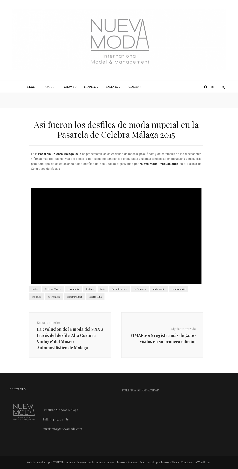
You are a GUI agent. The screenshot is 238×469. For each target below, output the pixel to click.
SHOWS (69, 86)
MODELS (90, 86)
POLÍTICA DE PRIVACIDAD (140, 390)
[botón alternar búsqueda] (223, 87)
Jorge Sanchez (119, 288)
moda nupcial (179, 288)
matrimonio (159, 288)
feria (102, 288)
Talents (112, 86)
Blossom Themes (171, 462)
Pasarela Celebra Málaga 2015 (59, 154)
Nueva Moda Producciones (159, 164)
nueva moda (54, 296)
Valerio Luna (95, 296)
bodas (35, 288)
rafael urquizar (74, 296)
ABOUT (49, 86)
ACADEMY (134, 86)
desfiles (90, 288)
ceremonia (73, 288)
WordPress (203, 462)
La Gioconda (140, 288)
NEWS (31, 86)
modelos (36, 296)
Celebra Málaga (53, 288)
